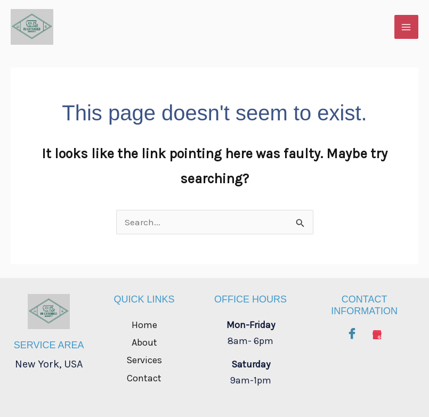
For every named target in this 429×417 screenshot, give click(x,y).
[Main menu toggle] (406, 27)
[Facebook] (352, 332)
